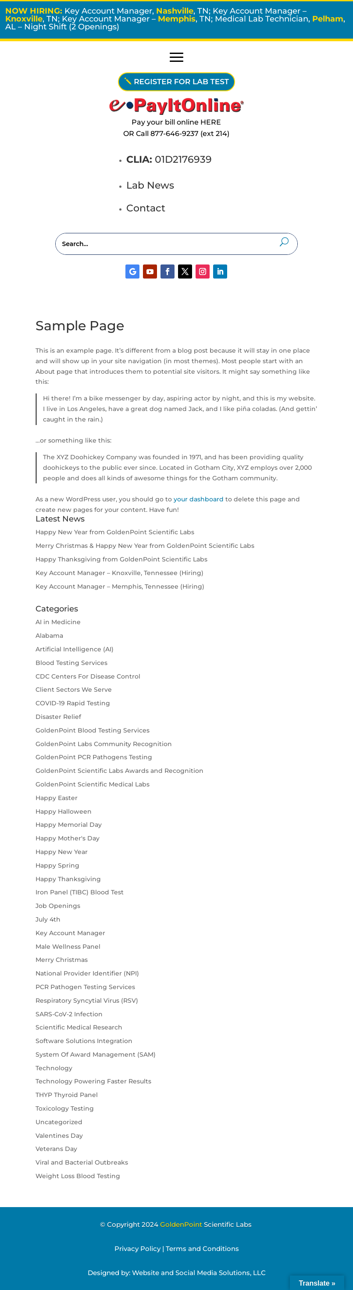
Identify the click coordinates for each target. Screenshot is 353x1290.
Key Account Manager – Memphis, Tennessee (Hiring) (120, 586)
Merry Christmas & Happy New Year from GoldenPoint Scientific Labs (145, 546)
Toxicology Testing (65, 1108)
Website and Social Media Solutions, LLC (199, 1273)
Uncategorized (59, 1122)
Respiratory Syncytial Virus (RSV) (87, 1000)
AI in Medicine (58, 622)
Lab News (150, 185)
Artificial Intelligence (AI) (75, 649)
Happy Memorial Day (69, 825)
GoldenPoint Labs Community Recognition (104, 744)
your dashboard (199, 499)
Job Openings (58, 906)
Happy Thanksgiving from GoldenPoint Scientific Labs (121, 559)
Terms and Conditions (202, 1248)
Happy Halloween (64, 811)
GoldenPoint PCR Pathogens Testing (94, 757)
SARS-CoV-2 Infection (69, 1014)
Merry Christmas (62, 960)
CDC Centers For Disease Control (88, 676)
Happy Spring (57, 865)
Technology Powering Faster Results (93, 1081)
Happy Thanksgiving (68, 879)
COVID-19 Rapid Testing (73, 703)
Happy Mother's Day (68, 838)
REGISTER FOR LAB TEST (181, 81)
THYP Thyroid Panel (67, 1095)
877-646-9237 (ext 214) (189, 133)
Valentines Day (59, 1136)
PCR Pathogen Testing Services (85, 987)
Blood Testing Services (71, 663)
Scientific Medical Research (79, 1027)
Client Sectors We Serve (74, 689)
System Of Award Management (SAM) (96, 1054)
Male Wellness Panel (68, 947)
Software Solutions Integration (84, 1041)
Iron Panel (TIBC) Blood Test (80, 892)
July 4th (48, 919)
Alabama (49, 636)
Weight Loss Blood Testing (78, 1176)
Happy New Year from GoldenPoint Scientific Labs (115, 532)
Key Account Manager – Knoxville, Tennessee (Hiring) (119, 573)
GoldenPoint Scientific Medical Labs (93, 784)
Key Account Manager (70, 933)
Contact (145, 208)
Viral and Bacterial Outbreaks (82, 1162)
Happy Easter (57, 798)
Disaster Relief (58, 717)
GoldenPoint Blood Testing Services (93, 730)
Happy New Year (62, 852)
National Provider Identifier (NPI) (87, 973)
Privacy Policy (137, 1248)
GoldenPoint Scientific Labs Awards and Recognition (119, 771)
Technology (54, 1068)
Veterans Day (56, 1149)
